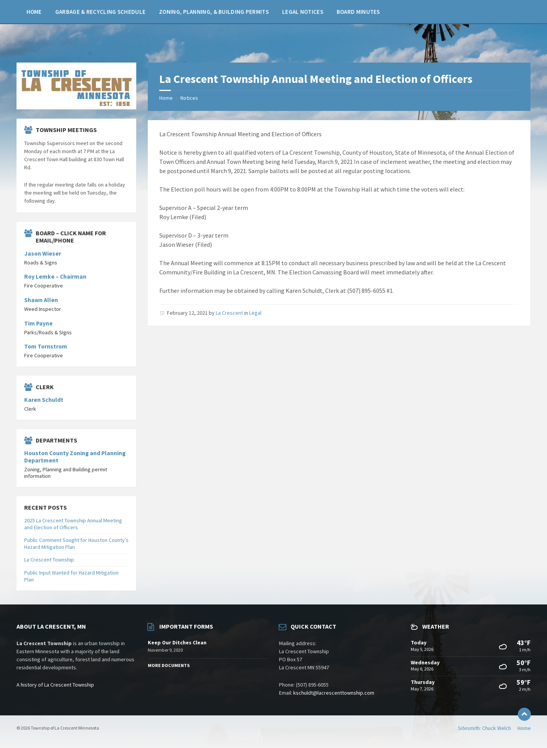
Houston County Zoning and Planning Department (75, 456)
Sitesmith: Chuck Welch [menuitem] (484, 728)
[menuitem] (34, 11)
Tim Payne (38, 323)
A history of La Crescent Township (55, 684)
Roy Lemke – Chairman (55, 276)
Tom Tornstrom (45, 346)
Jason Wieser (42, 253)
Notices (189, 97)
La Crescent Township (49, 559)
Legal (255, 312)
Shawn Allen (41, 300)
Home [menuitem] (524, 728)
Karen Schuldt (43, 399)
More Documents (169, 665)
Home (166, 97)
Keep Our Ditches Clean (177, 642)
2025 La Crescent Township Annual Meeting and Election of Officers (73, 524)
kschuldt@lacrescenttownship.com (333, 692)
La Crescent (229, 312)
